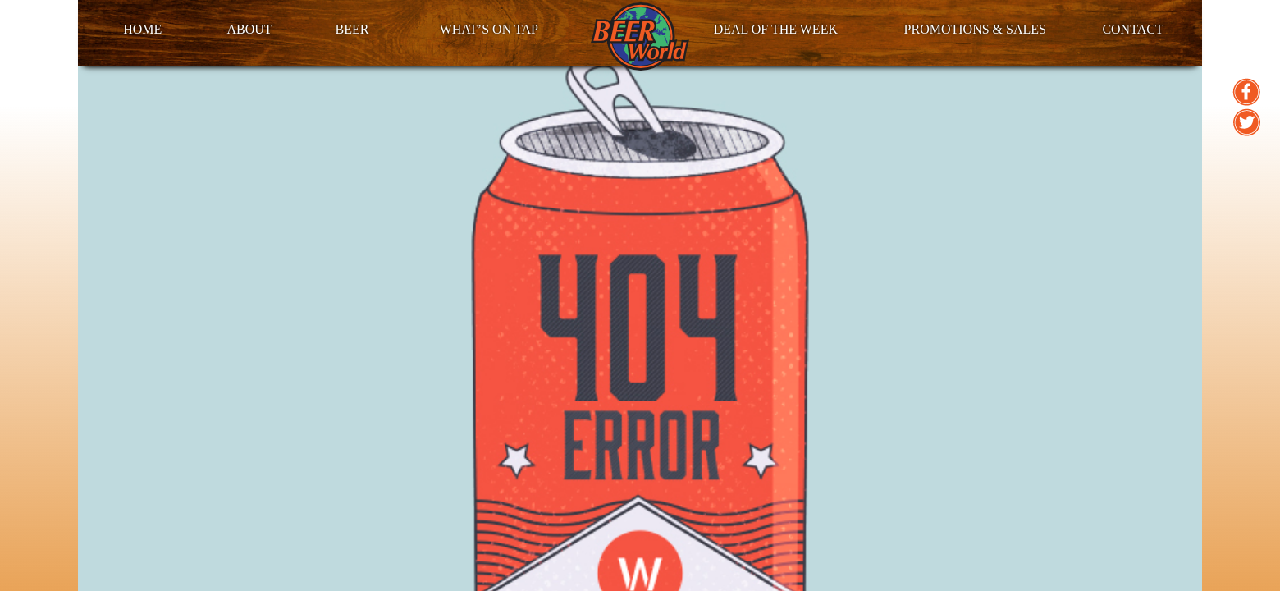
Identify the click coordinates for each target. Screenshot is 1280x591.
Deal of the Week (776, 29)
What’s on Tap (489, 29)
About (249, 29)
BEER (351, 29)
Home (142, 29)
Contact (1132, 29)
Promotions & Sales (975, 29)
